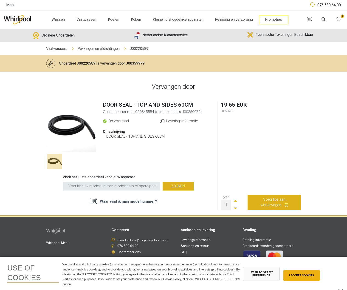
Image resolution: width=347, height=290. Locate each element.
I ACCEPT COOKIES (301, 275)
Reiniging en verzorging (234, 19)
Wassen (58, 19)
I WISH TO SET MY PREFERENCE (261, 274)
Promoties (273, 19)
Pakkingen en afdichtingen (98, 48)
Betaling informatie (257, 240)
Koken (136, 19)
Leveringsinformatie (182, 121)
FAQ (184, 252)
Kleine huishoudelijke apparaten (178, 19)
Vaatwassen (86, 19)
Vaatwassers (56, 48)
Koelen (113, 19)
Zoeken (178, 186)
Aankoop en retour (195, 246)
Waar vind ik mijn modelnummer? (128, 201)
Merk (10, 5)
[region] (173, 273)
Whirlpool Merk (57, 243)
